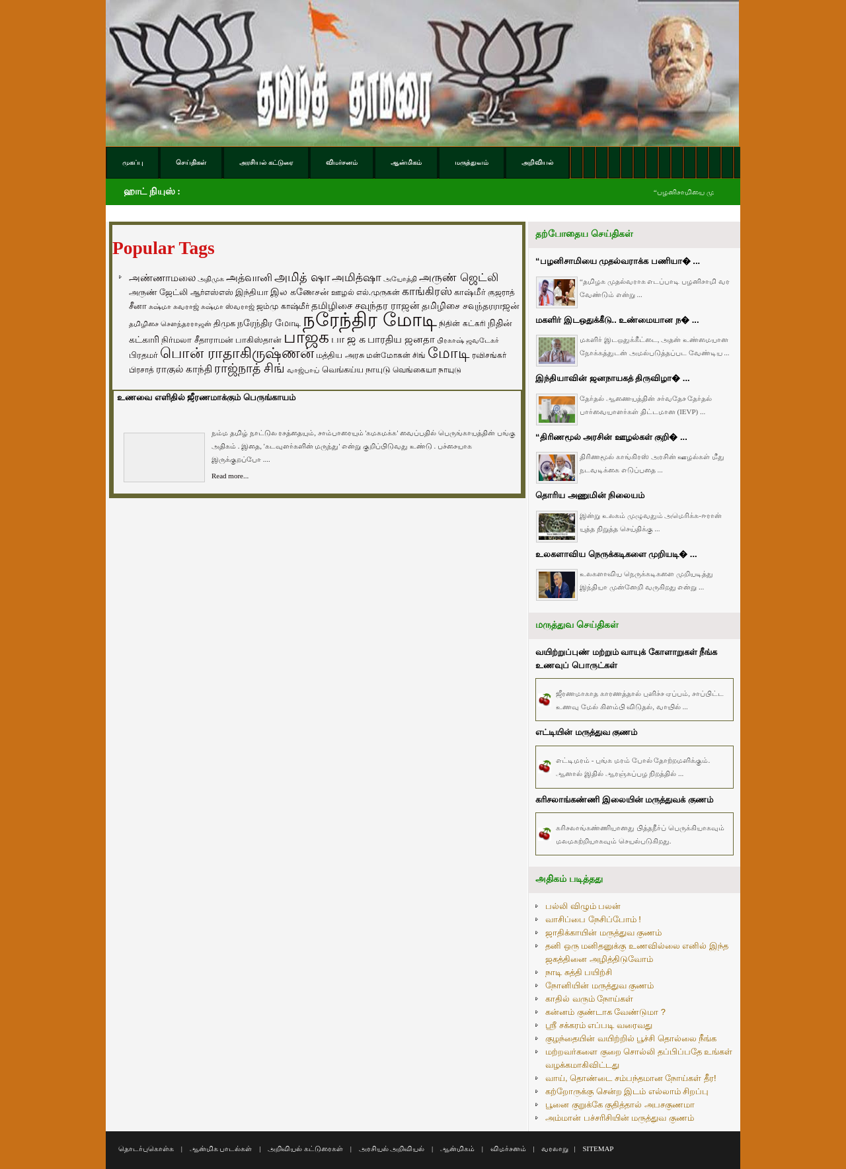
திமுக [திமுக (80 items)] (224, 323)
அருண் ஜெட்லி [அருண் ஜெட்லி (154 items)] (458, 277)
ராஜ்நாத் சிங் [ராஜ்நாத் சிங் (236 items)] (249, 368)
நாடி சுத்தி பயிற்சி (578, 972)
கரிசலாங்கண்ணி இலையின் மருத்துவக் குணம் (624, 799)
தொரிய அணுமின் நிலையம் (589, 495)
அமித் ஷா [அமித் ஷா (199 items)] (302, 277)
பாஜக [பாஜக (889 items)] (306, 336)
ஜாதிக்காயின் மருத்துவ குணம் (603, 932)
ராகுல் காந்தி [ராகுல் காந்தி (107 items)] (184, 369)
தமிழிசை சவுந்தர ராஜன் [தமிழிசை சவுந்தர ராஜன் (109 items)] (365, 305)
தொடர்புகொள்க (146, 1148)
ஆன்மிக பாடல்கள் (221, 1148)
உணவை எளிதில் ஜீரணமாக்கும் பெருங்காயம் (206, 397)
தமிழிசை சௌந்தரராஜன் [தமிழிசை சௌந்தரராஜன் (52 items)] (170, 323)
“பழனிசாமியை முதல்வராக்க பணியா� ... (617, 261)
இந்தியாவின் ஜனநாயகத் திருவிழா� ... (612, 378)
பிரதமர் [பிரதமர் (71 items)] (143, 355)
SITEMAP (597, 1148)
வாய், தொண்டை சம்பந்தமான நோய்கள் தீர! (630, 1078)
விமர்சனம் (508, 1148)
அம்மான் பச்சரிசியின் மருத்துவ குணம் (619, 1118)
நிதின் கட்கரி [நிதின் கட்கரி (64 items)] (462, 323)
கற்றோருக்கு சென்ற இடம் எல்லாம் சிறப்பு (627, 1091)
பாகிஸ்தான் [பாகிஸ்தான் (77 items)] (258, 340)
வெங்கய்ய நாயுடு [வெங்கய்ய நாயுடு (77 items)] (356, 369)
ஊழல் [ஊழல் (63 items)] (342, 292)
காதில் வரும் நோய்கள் (589, 999)
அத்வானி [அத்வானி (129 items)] (249, 277)
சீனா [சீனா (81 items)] (138, 306)
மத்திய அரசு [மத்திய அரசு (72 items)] (340, 355)
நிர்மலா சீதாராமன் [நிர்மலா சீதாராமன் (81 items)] (197, 340)
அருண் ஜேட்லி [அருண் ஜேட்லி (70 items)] (158, 292)
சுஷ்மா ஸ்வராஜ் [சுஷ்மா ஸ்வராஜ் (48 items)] (227, 306)
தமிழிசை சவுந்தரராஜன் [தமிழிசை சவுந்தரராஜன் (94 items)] (470, 305)
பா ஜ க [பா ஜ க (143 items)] (348, 339)
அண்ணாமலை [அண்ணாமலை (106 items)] (162, 278)
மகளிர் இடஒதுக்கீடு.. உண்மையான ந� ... (617, 320)
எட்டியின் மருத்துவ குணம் (586, 732)
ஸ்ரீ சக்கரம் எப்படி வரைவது (598, 1025)
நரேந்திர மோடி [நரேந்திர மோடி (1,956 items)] (370, 319)
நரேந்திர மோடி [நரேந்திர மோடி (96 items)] (269, 323)
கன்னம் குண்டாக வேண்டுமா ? (605, 1012)
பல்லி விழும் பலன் (583, 906)
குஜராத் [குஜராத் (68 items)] (501, 292)
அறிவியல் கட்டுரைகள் (305, 1148)
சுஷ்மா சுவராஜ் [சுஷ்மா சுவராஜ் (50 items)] (174, 306)
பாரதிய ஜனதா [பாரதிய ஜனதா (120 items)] (401, 339)
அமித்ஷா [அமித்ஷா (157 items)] (356, 277)
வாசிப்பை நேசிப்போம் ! (593, 919)
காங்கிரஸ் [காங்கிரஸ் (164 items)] (427, 291)
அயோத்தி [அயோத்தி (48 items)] (400, 278)
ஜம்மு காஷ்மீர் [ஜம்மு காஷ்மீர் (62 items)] (282, 306)
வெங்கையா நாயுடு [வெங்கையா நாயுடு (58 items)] (427, 369)
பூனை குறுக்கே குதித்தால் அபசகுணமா (620, 1104)
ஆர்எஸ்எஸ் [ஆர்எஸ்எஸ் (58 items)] (211, 292)
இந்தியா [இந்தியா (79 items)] (251, 292)
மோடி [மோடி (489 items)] (449, 353)
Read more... (230, 476)
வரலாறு (554, 1148)
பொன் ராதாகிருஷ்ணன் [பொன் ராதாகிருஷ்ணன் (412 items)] (237, 353)
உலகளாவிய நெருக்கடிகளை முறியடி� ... (616, 554)
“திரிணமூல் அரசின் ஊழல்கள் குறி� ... (611, 437)
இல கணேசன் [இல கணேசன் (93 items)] (299, 291)
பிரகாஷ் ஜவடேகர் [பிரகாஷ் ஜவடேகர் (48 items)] (468, 340)
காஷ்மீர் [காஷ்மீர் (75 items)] (470, 292)
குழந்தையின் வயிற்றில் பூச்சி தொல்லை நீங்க (630, 1038)
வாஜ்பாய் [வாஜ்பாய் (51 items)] (303, 370)
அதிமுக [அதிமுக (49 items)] (211, 278)
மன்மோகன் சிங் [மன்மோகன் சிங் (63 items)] (396, 355)
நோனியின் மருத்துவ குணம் (599, 985)
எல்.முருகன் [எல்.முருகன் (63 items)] (378, 292)
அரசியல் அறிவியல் (392, 1148)
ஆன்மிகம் (457, 1148)
